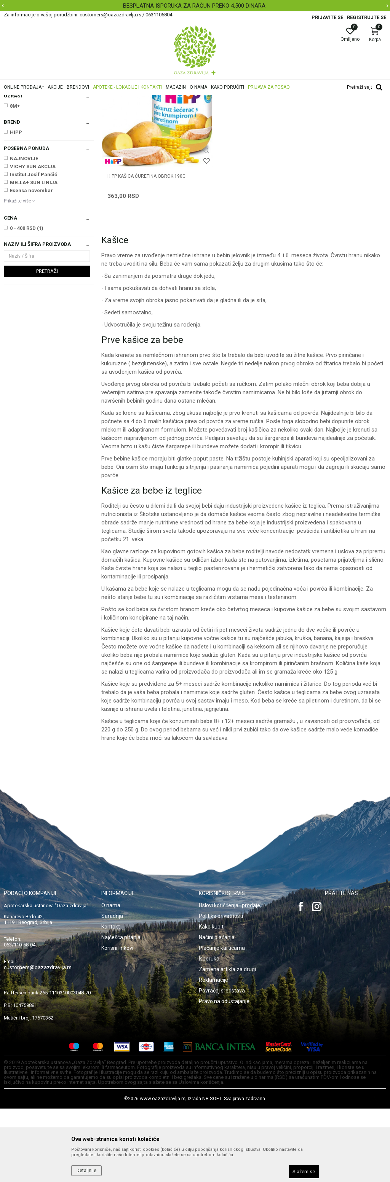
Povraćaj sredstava (222, 1064)
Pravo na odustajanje (224, 1075)
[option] (195, 5)
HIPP (16, 227)
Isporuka (209, 1032)
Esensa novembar (31, 285)
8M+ (15, 201)
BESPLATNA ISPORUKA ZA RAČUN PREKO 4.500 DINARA (194, 5)
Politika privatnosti (221, 989)
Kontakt (110, 1000)
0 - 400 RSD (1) (26, 323)
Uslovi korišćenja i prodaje (229, 979)
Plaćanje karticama (222, 1021)
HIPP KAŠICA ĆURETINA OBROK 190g (140, 253)
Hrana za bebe (144, 100)
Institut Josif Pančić (33, 269)
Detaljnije (86, 1170)
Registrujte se (366, 17)
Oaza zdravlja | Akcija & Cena (35, 100)
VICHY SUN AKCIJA (33, 261)
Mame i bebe (109, 100)
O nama (110, 979)
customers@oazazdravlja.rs (38, 1041)
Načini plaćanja (217, 1011)
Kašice (14, 152)
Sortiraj (335, 112)
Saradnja (112, 989)
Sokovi (14, 159)
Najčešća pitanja (121, 1011)
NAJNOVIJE (24, 253)
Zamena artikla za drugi (227, 1043)
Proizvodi (81, 100)
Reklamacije (213, 1053)
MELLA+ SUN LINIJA (34, 277)
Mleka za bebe (23, 136)
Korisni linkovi (117, 1021)
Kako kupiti (212, 1000)
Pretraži (47, 366)
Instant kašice (22, 144)
